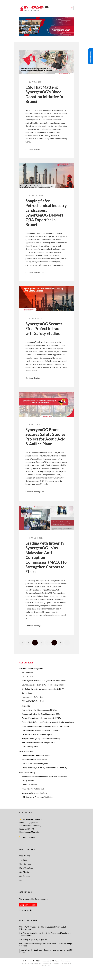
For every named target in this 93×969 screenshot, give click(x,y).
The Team (23, 860)
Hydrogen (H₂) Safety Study (33, 697)
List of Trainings (26, 868)
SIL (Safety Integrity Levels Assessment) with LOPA (43, 689)
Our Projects (24, 876)
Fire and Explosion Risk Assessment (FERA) (39, 710)
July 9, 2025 (35, 82)
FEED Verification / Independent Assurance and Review (44, 776)
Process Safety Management (31, 668)
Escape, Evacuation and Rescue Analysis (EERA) (41, 718)
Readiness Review (29, 785)
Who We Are (24, 856)
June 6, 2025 (35, 318)
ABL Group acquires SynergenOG (33, 939)
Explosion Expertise (30, 747)
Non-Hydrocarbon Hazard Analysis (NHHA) (39, 742)
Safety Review (28, 780)
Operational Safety (27, 772)
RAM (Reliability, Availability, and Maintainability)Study (44, 768)
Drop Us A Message (28, 905)
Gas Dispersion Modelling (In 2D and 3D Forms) (41, 730)
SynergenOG (45, 961)
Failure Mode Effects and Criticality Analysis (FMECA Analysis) (48, 722)
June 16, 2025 (36, 195)
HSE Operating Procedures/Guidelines (37, 797)
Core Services (25, 864)
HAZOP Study (27, 676)
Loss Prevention (26, 751)
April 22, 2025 (36, 538)
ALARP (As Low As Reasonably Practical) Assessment (43, 681)
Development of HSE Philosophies (36, 755)
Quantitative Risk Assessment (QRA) (37, 734)
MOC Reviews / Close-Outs (33, 789)
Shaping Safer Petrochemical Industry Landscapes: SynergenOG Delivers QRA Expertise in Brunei (46, 212)
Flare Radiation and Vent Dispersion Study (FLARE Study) (45, 726)
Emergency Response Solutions (34, 793)
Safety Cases (27, 693)
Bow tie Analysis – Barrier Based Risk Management (43, 685)
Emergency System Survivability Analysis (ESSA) (41, 714)
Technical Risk (25, 706)
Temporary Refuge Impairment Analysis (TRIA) (41, 738)
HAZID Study (27, 672)
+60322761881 (29, 837)
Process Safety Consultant (51, 963)
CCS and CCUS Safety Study (33, 701)
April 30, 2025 (36, 424)
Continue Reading (35, 149)
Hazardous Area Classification (34, 759)
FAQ (21, 880)
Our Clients (24, 872)
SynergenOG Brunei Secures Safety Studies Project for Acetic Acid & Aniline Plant (45, 436)
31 (61, 643)
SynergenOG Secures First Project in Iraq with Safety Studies (44, 328)
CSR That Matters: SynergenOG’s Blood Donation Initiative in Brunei (44, 94)
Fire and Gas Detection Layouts (35, 763)
